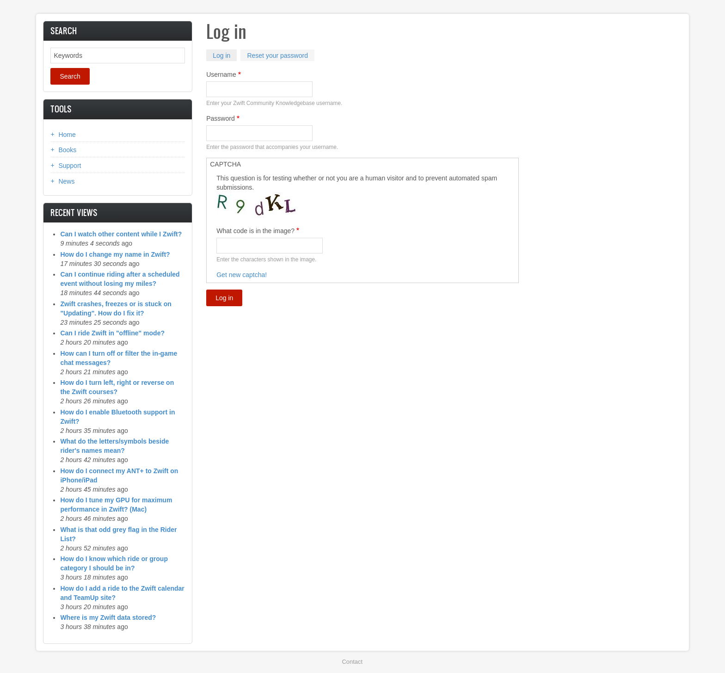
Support (69, 165)
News (66, 181)
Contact (352, 661)
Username (221, 74)
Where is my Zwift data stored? (108, 617)
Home (66, 134)
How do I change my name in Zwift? (115, 254)
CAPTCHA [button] (225, 164)
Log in (225, 56)
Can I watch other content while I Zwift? (121, 234)
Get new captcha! (241, 274)
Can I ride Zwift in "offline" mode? (112, 333)
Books (67, 150)
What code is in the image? (255, 231)
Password (220, 118)
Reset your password (277, 55)
